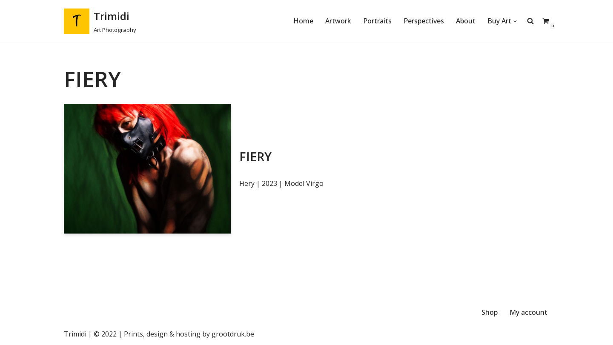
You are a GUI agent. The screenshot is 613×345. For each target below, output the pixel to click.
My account (528, 312)
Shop (489, 312)
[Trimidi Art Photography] (100, 21)
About (466, 21)
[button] (515, 21)
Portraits (377, 21)
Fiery (255, 156)
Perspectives (424, 21)
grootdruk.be (233, 334)
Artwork (338, 21)
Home (303, 21)
